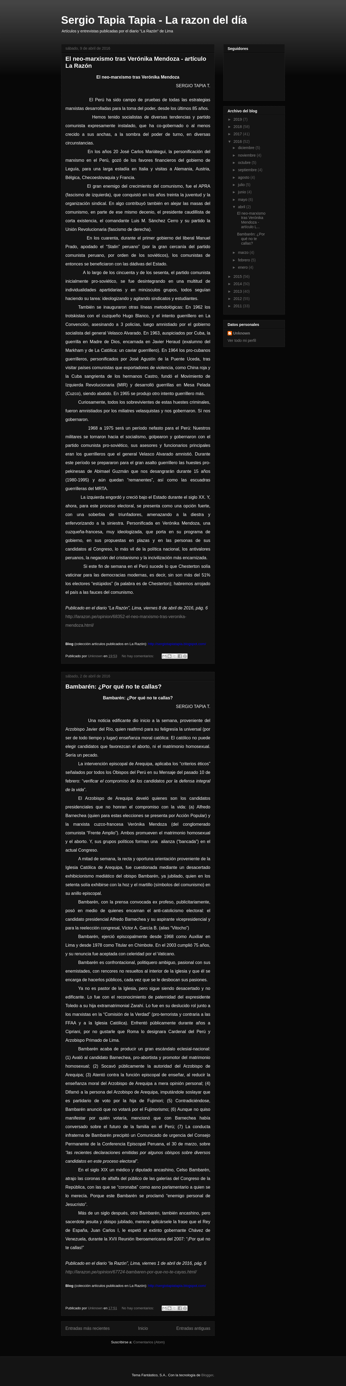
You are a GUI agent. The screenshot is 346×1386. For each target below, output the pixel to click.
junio (242, 192)
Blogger (207, 1375)
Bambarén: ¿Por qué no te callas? (113, 686)
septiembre (248, 170)
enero (243, 267)
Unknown (241, 333)
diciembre (246, 148)
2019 (238, 119)
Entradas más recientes (87, 1328)
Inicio (143, 1328)
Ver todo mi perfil (242, 340)
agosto (244, 177)
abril (242, 207)
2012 (238, 298)
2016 (238, 141)
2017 (238, 134)
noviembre (247, 155)
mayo (243, 199)
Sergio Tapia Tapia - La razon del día (154, 20)
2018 (238, 126)
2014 (238, 284)
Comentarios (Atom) (149, 1342)
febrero (244, 260)
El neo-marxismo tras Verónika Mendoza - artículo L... (251, 220)
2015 (238, 276)
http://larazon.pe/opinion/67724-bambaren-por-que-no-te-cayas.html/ (131, 1272)
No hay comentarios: (138, 656)
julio (242, 185)
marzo (243, 252)
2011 (238, 306)
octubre (245, 162)
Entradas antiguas (193, 1328)
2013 (238, 291)
